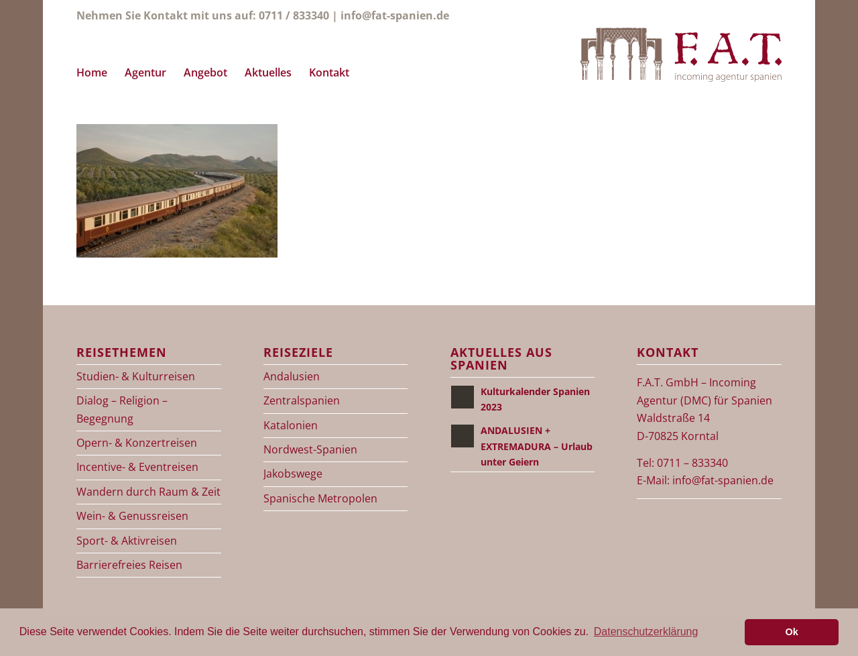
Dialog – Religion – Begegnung (122, 409)
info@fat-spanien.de (395, 15)
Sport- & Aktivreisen (126, 540)
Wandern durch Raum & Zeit (148, 491)
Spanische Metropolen (320, 498)
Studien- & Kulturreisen (135, 376)
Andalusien (291, 376)
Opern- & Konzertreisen (136, 442)
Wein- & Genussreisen (132, 515)
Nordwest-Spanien (310, 449)
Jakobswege (292, 473)
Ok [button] (792, 631)
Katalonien (290, 425)
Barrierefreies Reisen (129, 564)
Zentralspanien (301, 400)
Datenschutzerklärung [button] (646, 631)
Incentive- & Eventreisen (137, 466)
